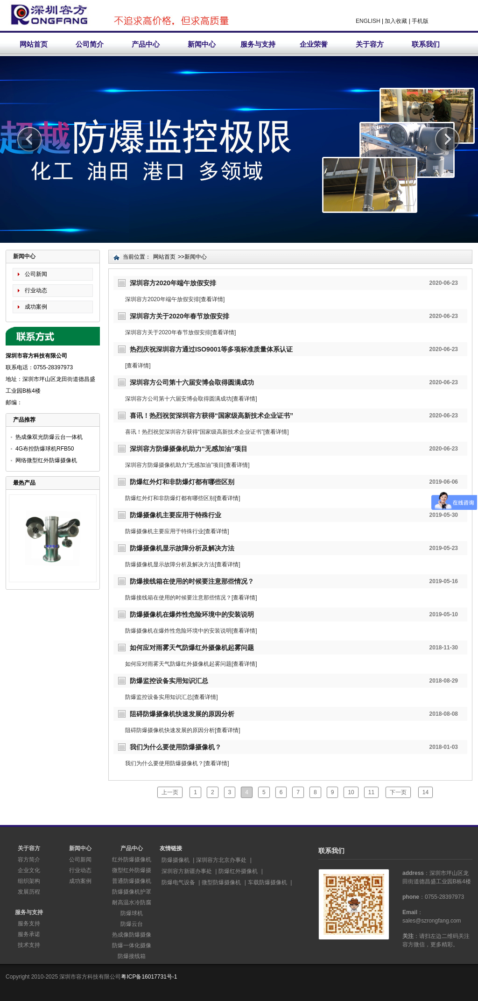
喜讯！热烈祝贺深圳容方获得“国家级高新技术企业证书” (211, 415)
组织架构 (29, 881)
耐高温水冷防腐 (131, 902)
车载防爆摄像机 (267, 882)
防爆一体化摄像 (131, 945)
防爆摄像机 (176, 860)
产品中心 (146, 44)
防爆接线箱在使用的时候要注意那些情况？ (192, 581)
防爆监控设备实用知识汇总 (169, 680)
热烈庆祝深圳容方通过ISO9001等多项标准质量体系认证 (211, 349)
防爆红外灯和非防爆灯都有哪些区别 (182, 482)
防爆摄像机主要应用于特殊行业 (175, 515)
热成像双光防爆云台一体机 (49, 437)
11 (371, 792)
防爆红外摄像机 (238, 871)
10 (351, 792)
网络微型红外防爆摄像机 (46, 460)
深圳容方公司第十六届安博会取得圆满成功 (192, 382)
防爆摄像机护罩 (131, 891)
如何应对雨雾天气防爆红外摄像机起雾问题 (192, 647)
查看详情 (212, 299)
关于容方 (370, 44)
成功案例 (36, 306)
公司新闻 (36, 274)
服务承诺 (29, 934)
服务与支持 (257, 44)
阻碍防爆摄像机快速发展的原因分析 (182, 714)
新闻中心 (202, 44)
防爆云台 (131, 924)
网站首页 (34, 44)
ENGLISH (368, 21)
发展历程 (29, 891)
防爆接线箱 (132, 956)
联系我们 (426, 44)
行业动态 (36, 290)
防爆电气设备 (178, 882)
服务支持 (29, 923)
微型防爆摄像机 (221, 882)
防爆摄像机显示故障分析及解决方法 (182, 548)
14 (425, 792)
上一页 (170, 792)
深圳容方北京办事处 (221, 860)
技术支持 (29, 945)
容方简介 (29, 859)
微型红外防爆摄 (131, 870)
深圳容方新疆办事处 (187, 871)
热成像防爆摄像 (131, 934)
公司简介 (90, 44)
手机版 (420, 21)
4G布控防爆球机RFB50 (44, 448)
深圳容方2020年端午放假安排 (173, 283)
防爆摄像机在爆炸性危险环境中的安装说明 (192, 614)
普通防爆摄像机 (131, 881)
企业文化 (29, 870)
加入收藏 (396, 21)
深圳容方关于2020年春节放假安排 (179, 316)
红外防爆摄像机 (131, 859)
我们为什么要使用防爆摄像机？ (175, 747)
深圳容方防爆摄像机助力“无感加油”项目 (188, 448)
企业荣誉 (314, 44)
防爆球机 (131, 913)
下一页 (398, 792)
